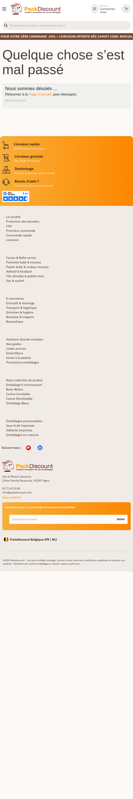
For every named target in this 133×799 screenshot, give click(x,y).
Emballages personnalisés (24, 421)
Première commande (20, 231)
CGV (9, 226)
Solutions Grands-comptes (24, 339)
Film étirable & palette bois (25, 276)
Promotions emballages (22, 362)
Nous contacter (11, 497)
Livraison (12, 240)
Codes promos (16, 348)
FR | (48, 539)
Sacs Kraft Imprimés (20, 425)
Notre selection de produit (24, 380)
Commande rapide (19, 235)
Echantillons (14, 353)
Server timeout (15, 100)
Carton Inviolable (18, 394)
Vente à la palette (18, 358)
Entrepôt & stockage (20, 303)
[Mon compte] (104, 8)
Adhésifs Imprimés (19, 430)
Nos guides (13, 344)
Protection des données (22, 221)
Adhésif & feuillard (19, 271)
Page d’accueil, (40, 94)
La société (13, 217)
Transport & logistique (21, 308)
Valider (121, 519)
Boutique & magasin (20, 317)
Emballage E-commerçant (24, 385)
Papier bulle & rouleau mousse (27, 267)
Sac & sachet (15, 281)
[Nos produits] (4, 8)
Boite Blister (14, 389)
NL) (54, 539)
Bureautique (14, 321)
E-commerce (15, 298)
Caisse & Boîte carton (21, 258)
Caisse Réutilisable (19, 398)
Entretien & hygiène (19, 312)
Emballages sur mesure (22, 435)
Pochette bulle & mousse (23, 262)
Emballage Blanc (17, 403)
